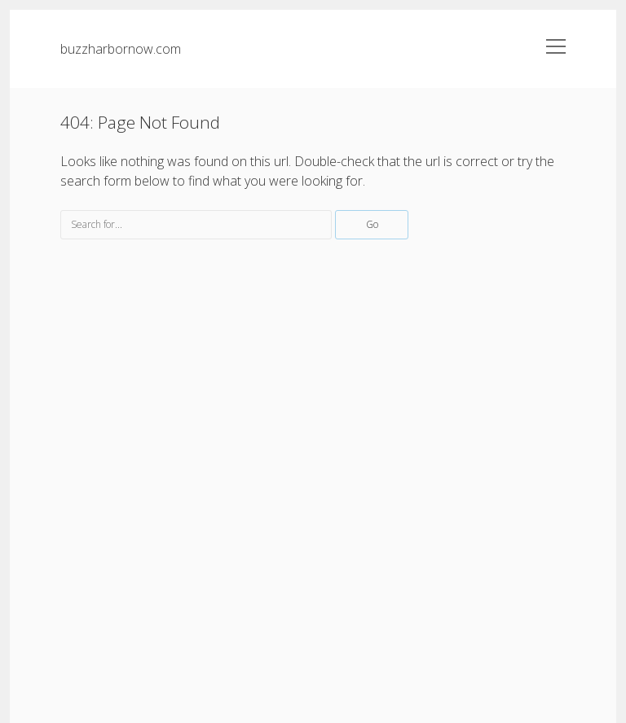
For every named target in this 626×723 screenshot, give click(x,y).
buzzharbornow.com (120, 49)
